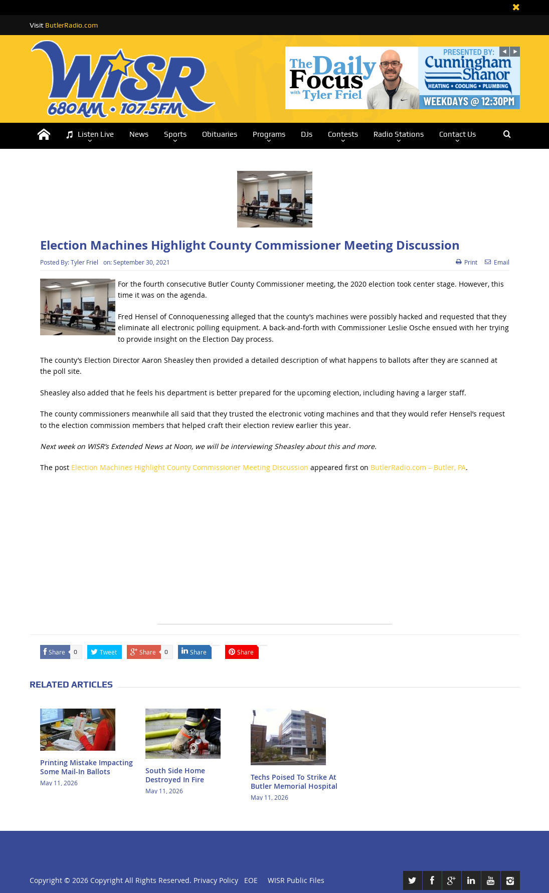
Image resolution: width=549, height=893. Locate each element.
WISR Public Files (296, 880)
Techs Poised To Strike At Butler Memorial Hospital (294, 781)
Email (497, 262)
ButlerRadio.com (71, 25)
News (138, 134)
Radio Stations (399, 134)
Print (466, 262)
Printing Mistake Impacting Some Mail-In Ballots (86, 767)
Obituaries (219, 134)
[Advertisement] (274, 554)
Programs (269, 134)
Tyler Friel (84, 262)
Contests (343, 134)
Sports (175, 134)
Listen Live (90, 134)
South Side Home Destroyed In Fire (175, 775)
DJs (306, 134)
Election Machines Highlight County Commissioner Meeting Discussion (189, 467)
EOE (249, 880)
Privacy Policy (216, 880)
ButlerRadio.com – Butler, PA (418, 467)
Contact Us (457, 134)
